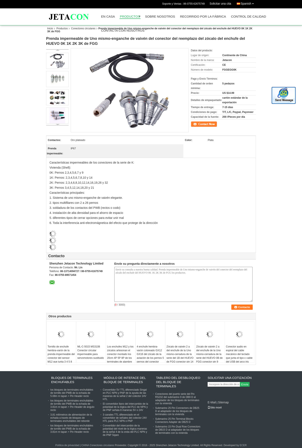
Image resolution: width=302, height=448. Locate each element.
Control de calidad (248, 16)
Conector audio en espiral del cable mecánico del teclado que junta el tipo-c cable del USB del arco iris (239, 354)
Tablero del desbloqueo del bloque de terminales (178, 382)
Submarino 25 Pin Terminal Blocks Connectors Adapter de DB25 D (174, 420)
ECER (243, 445)
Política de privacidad (67, 445)
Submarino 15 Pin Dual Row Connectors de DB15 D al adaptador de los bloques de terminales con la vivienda (177, 429)
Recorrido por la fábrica (203, 16)
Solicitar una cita (220, 3)
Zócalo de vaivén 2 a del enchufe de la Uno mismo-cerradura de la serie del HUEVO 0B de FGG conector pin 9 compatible (209, 356)
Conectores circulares (83, 28)
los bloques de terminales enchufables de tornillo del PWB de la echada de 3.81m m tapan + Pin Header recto (71, 428)
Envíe (244, 384)
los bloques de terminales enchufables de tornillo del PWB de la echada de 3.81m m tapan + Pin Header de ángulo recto (72, 405)
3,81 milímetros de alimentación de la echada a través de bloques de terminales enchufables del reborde (71, 417)
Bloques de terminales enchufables (71, 380)
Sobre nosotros (160, 16)
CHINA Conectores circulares (97, 445)
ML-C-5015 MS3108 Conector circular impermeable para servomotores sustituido (90, 352)
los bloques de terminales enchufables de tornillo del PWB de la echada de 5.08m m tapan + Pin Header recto (71, 393)
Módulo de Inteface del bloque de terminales (125, 380)
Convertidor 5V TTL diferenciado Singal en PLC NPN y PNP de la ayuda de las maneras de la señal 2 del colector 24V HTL (125, 394)
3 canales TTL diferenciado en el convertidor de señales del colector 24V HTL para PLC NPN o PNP (125, 417)
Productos (130, 16)
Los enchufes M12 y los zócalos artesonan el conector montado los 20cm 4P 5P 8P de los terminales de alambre (120, 354)
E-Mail (212, 402)
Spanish (248, 2)
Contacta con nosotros (122, 30)
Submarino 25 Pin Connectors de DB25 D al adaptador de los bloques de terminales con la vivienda (177, 411)
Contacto (196, 123)
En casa (108, 16)
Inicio (50, 28)
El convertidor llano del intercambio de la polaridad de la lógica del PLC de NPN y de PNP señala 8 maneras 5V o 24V (125, 407)
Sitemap (223, 402)
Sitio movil (215, 407)
